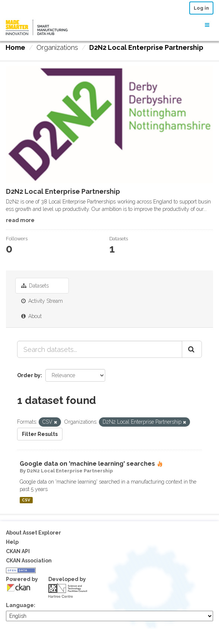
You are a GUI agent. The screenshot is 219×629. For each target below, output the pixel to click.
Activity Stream (42, 301)
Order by (29, 375)
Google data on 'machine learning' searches (87, 463)
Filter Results (40, 434)
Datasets (35, 286)
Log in (201, 8)
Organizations (57, 47)
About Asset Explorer (33, 533)
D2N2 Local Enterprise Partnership (146, 47)
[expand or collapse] (207, 24)
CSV (26, 500)
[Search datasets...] (99, 349)
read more (20, 220)
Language (20, 605)
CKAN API (18, 551)
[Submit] (192, 349)
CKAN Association (29, 561)
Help (12, 542)
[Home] (15, 47)
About (31, 316)
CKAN (18, 587)
